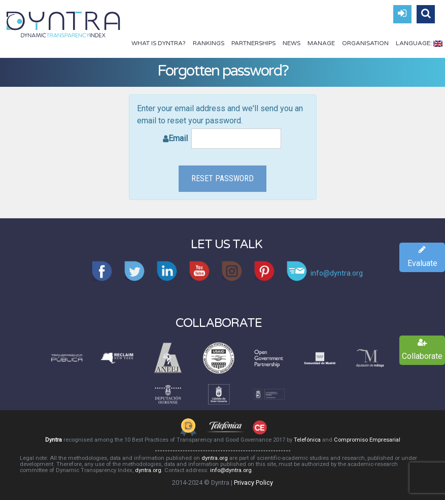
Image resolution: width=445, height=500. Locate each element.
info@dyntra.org (231, 470)
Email (224, 138)
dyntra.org (214, 458)
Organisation (365, 43)
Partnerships (253, 43)
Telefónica (307, 440)
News (291, 43)
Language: (419, 43)
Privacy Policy (253, 482)
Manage (321, 43)
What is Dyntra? (158, 43)
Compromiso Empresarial (367, 440)
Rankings (208, 43)
